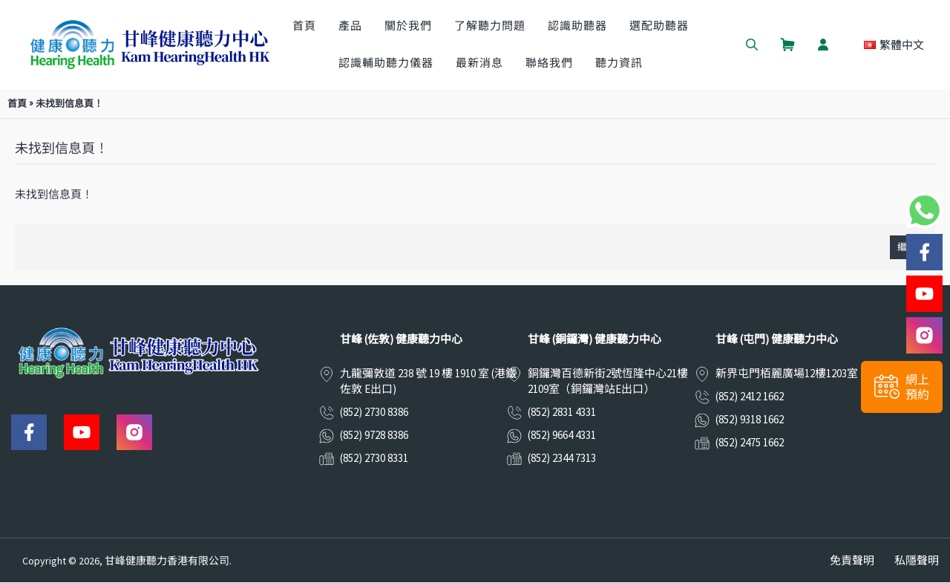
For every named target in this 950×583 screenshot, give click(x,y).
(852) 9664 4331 (562, 435)
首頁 (17, 103)
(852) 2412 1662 (749, 396)
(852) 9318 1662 (749, 419)
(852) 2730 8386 (374, 412)
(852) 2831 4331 (562, 412)
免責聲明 (852, 560)
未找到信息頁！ (69, 103)
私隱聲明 (916, 560)
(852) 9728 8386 (374, 435)
